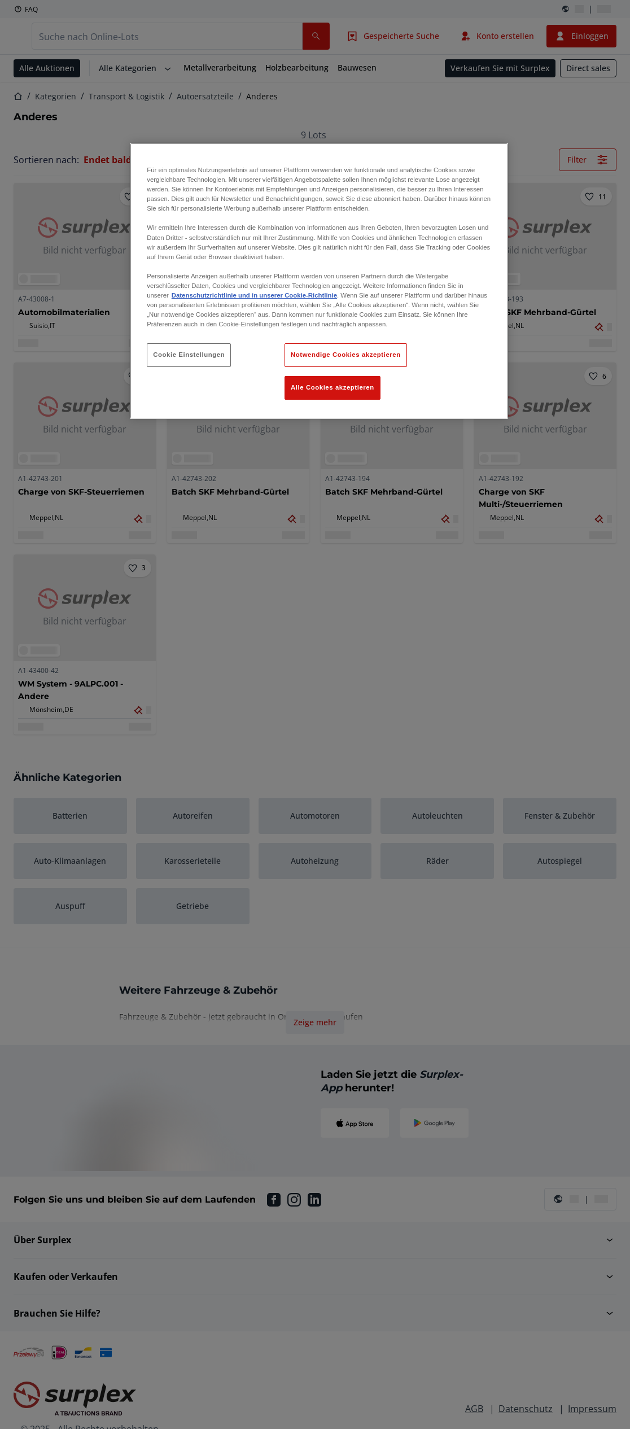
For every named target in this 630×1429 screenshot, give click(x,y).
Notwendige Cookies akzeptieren (346, 354)
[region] (319, 281)
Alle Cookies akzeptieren (332, 387)
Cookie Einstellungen (189, 354)
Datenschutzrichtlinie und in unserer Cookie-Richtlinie (254, 295)
